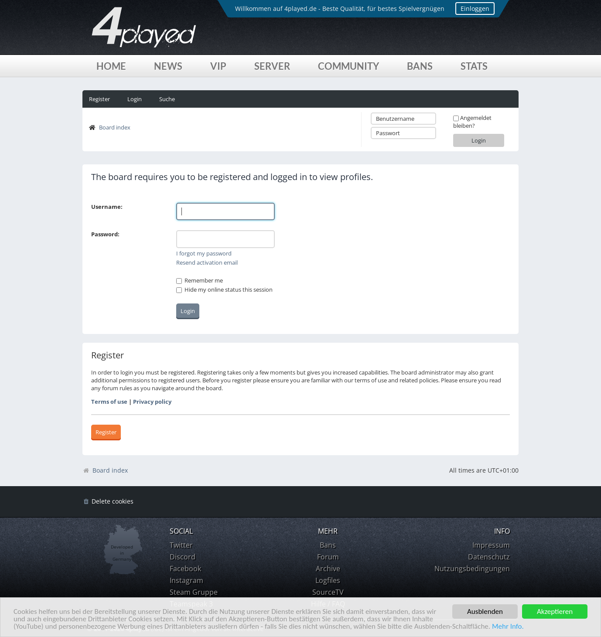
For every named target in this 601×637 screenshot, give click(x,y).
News (168, 66)
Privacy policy (152, 401)
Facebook (185, 568)
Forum (328, 557)
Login (134, 99)
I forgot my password (204, 253)
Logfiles (327, 580)
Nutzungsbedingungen (472, 568)
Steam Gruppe (194, 592)
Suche (167, 99)
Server (272, 66)
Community (348, 66)
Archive (328, 568)
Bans (420, 66)
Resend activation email (207, 262)
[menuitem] (107, 501)
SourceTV (328, 592)
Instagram (186, 580)
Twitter (181, 545)
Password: (105, 234)
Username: (107, 207)
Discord (182, 557)
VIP (218, 66)
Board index (114, 127)
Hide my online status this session (224, 289)
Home (111, 66)
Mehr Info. (508, 626)
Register (99, 99)
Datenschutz (489, 557)
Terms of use (109, 401)
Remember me (199, 280)
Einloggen (475, 8)
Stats (474, 66)
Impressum (491, 545)
